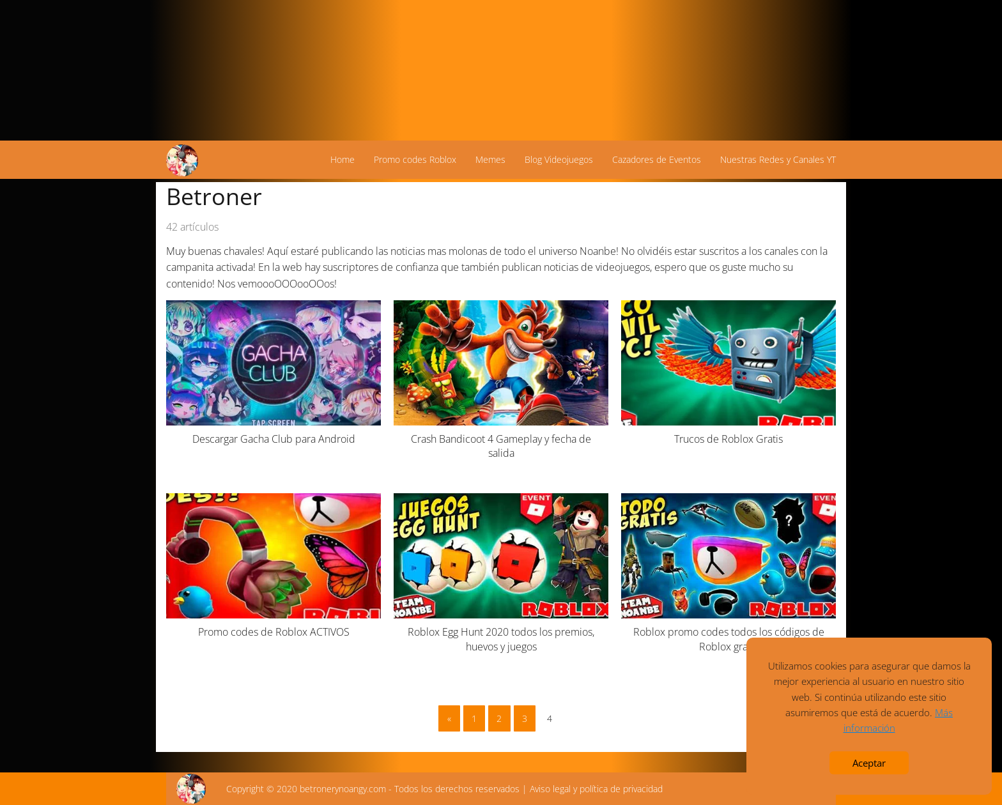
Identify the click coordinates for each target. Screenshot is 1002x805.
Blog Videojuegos (559, 159)
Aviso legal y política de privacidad (596, 789)
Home (342, 159)
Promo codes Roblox (415, 159)
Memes (490, 159)
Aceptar (869, 762)
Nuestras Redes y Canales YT (778, 159)
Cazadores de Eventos (656, 159)
